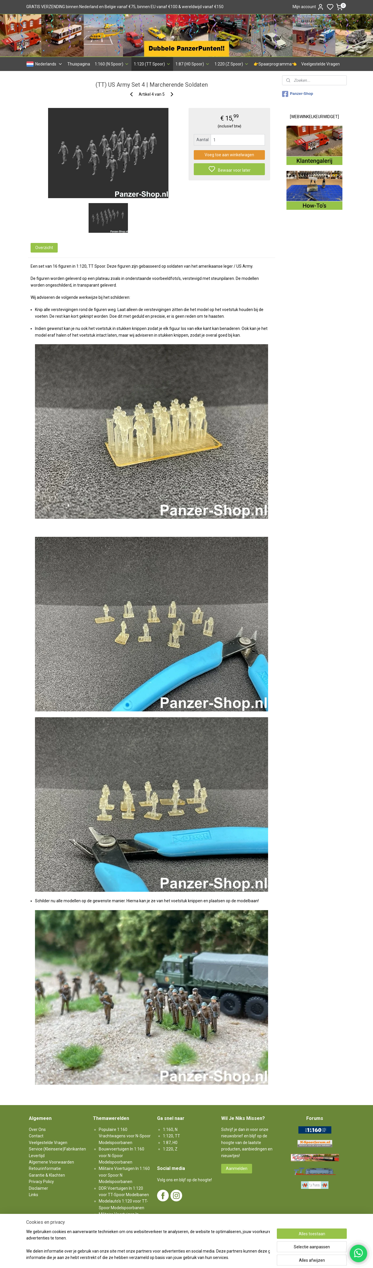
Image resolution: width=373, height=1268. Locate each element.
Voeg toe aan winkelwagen (229, 154)
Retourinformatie (45, 1168)
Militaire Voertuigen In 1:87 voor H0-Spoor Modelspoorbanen (121, 1221)
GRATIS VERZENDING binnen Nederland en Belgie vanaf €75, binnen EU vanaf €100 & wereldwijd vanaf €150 (125, 6)
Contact (36, 1136)
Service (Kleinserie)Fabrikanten (57, 1149)
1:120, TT (171, 1136)
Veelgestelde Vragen (320, 64)
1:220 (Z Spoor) (231, 64)
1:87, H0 (170, 1142)
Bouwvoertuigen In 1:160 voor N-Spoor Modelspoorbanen (121, 1155)
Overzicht (44, 247)
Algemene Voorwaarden (51, 1162)
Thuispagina (78, 64)
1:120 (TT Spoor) (152, 64)
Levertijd (37, 1155)
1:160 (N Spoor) (112, 64)
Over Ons (37, 1129)
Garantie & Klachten (47, 1175)
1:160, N (170, 1129)
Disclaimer (38, 1188)
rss (218, 1257)
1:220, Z (170, 1149)
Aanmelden (236, 1168)
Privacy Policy (41, 1181)
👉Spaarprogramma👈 (275, 64)
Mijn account (308, 6)
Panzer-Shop (297, 93)
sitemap (206, 1257)
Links (33, 1194)
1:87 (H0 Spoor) (192, 64)
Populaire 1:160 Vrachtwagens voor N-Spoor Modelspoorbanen (125, 1136)
